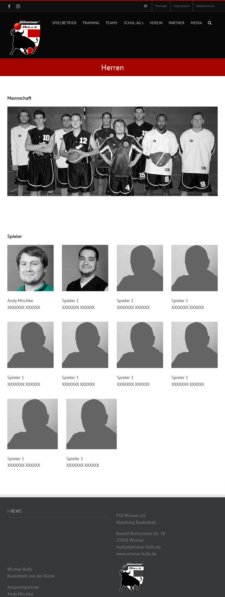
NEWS (16, 511)
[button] (210, 22)
